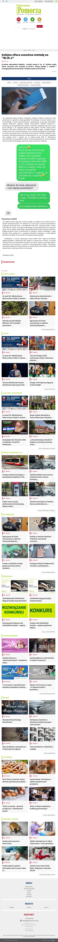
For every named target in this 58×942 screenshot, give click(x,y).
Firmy (28, 28)
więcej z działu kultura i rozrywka (47, 448)
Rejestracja (49, 1)
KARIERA (29, 894)
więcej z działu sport (50, 389)
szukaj (40, 26)
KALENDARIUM (25, 20)
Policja (9, 82)
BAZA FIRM (39, 20)
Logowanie (38, 1)
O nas (29, 892)
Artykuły (25, 28)
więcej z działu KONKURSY (48, 632)
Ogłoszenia (33, 28)
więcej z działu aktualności (48, 329)
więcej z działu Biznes (49, 753)
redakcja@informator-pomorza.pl (30, 920)
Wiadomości (29, 887)
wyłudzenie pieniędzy (23, 85)
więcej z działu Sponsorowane (47, 693)
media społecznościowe (26, 82)
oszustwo (37, 82)
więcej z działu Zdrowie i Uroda (47, 874)
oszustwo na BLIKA (35, 85)
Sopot (33, 50)
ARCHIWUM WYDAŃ (18, 20)
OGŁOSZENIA (32, 20)
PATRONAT (29, 896)
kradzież (15, 82)
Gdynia (29, 50)
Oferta (29, 890)
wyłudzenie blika (46, 82)
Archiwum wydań (29, 889)
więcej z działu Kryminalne (48, 572)
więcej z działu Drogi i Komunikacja (46, 510)
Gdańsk (25, 50)
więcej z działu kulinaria (49, 815)
